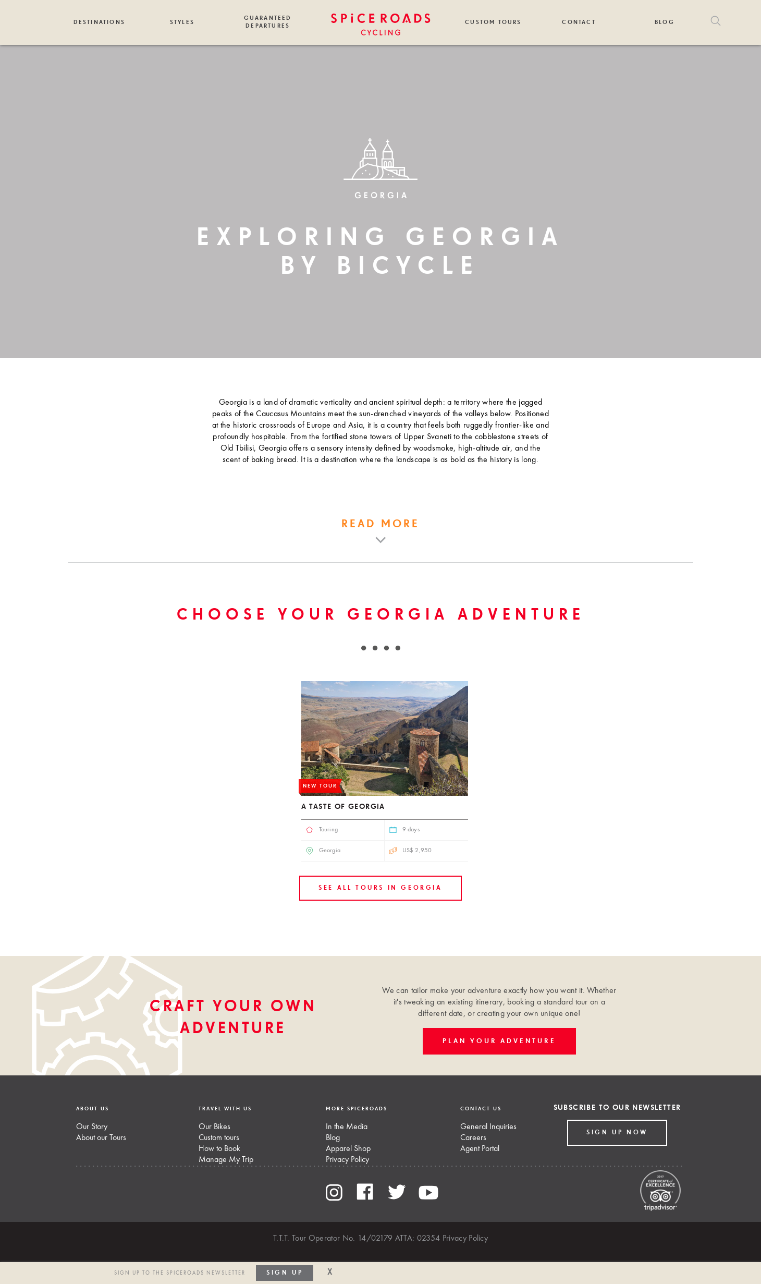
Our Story (91, 1127)
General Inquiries (488, 1127)
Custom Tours (493, 22)
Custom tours (219, 1138)
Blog (664, 22)
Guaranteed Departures (268, 22)
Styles (182, 22)
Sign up (284, 1273)
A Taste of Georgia (343, 806)
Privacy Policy (347, 1160)
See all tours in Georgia (380, 888)
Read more (380, 524)
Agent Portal (479, 1149)
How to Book (219, 1149)
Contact (578, 22)
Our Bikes (214, 1127)
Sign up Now (617, 1133)
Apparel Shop (348, 1149)
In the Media (346, 1127)
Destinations (99, 22)
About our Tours (101, 1138)
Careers (473, 1138)
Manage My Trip (226, 1160)
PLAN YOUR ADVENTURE (499, 1041)
